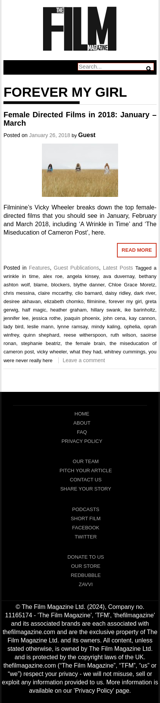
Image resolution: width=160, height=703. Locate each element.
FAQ (82, 432)
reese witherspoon (85, 335)
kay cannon (142, 318)
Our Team (86, 461)
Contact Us (85, 480)
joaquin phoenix (81, 318)
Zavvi (86, 584)
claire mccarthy (55, 293)
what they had (85, 352)
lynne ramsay (72, 326)
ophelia (132, 326)
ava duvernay (118, 276)
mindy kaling (105, 326)
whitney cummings (125, 352)
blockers (60, 285)
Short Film (86, 518)
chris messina (18, 293)
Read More (137, 250)
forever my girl (125, 301)
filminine (96, 301)
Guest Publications (76, 268)
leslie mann (40, 326)
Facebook (85, 527)
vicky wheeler (52, 352)
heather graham (68, 310)
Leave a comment (83, 360)
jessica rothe (46, 318)
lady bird (13, 326)
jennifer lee (16, 318)
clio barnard (88, 293)
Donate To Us (85, 557)
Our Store (85, 566)
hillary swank (105, 310)
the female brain (85, 343)
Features (39, 268)
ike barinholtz (140, 310)
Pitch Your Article (85, 470)
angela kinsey (83, 276)
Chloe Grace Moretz (132, 285)
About (82, 423)
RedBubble (86, 575)
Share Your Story (85, 489)
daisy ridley (118, 293)
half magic (34, 310)
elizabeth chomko (63, 301)
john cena (114, 318)
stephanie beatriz (41, 343)
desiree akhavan (21, 301)
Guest (86, 135)
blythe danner (89, 285)
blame (40, 285)
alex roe (52, 276)
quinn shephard (41, 335)
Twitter (86, 537)
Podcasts (85, 509)
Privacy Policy (81, 441)
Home (82, 414)
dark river (144, 293)
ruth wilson (123, 335)
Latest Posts (118, 268)
